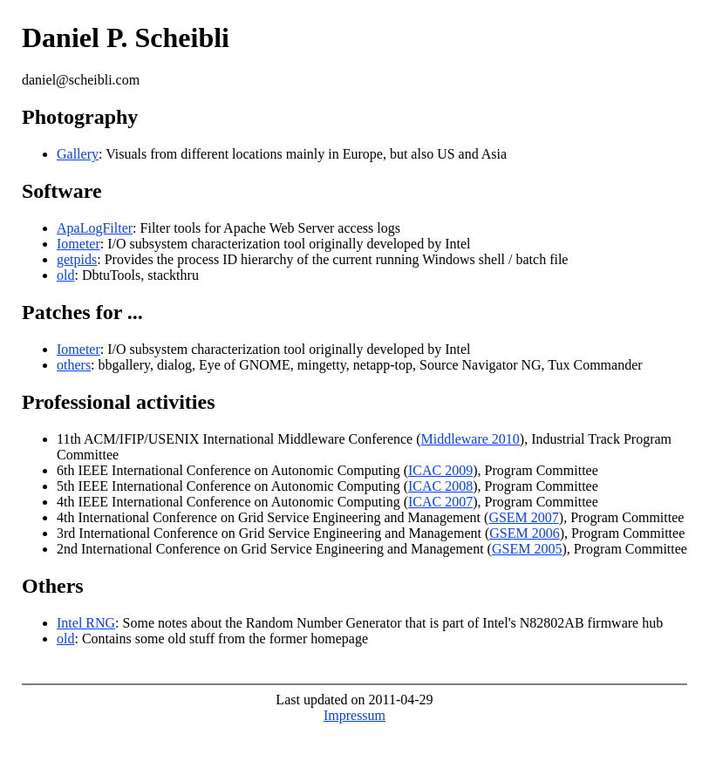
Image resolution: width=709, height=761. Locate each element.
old (65, 275)
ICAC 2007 (440, 501)
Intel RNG (86, 622)
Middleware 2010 (470, 438)
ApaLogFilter (95, 228)
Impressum (354, 715)
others (74, 364)
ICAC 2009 (440, 470)
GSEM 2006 (524, 533)
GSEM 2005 (527, 548)
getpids (77, 259)
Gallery (78, 153)
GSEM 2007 (523, 517)
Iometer (78, 243)
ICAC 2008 (440, 486)
